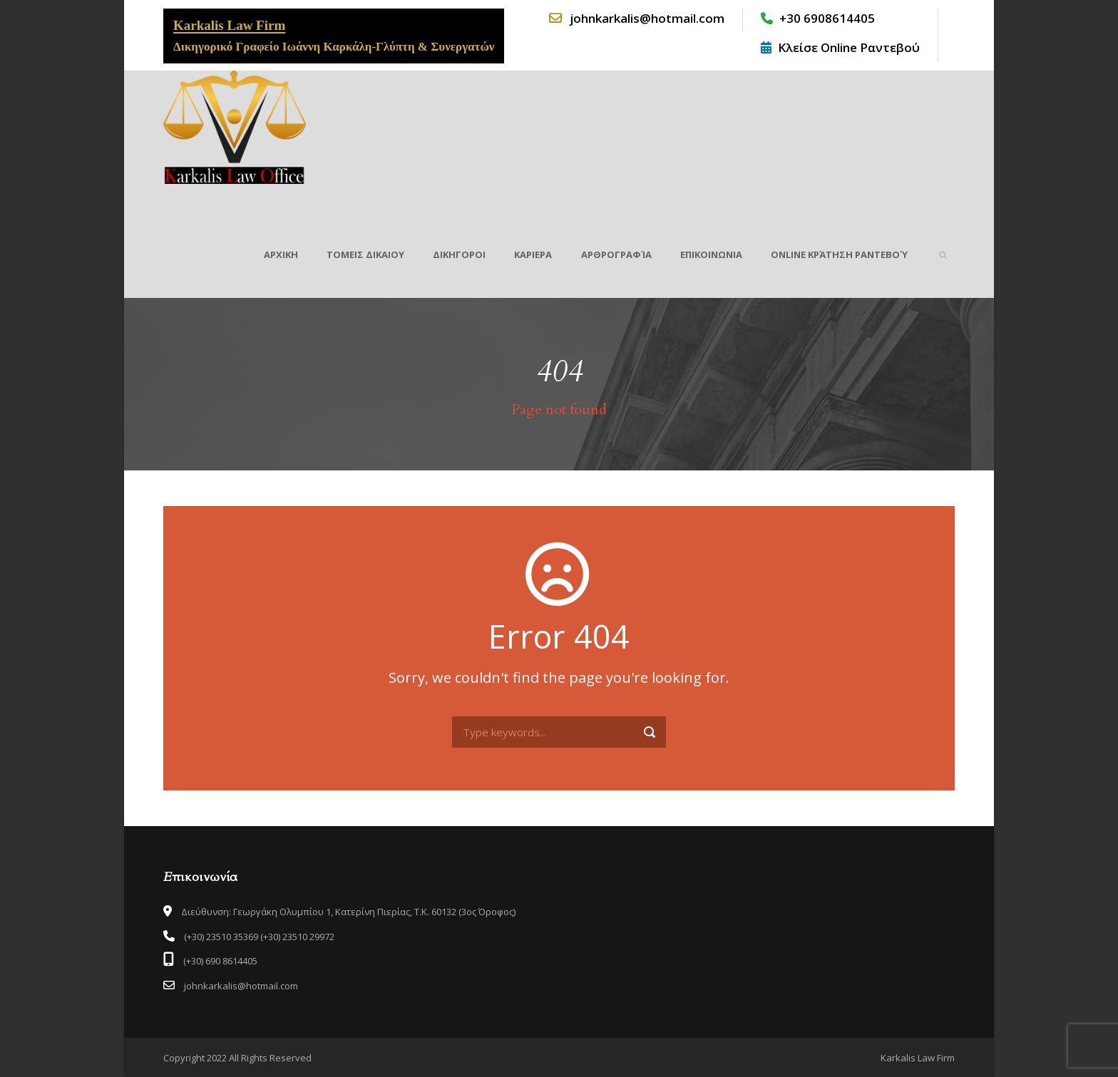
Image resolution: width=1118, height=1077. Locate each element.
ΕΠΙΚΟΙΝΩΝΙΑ (711, 254)
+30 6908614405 (818, 18)
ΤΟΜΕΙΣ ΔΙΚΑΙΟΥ (365, 254)
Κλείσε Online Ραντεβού (840, 47)
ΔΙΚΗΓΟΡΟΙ (459, 254)
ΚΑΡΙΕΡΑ (533, 254)
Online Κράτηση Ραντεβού (839, 254)
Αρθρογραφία (616, 254)
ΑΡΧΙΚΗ (281, 254)
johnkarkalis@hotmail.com (636, 18)
